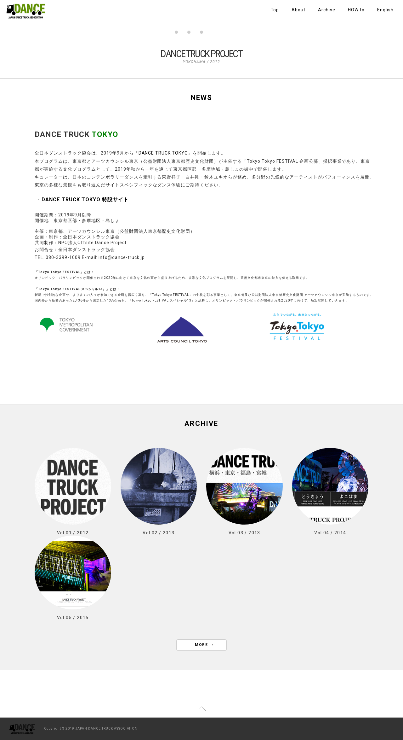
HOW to (356, 9)
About (298, 9)
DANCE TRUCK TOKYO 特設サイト (85, 200)
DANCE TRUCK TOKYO (163, 153)
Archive (326, 9)
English (385, 9)
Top (275, 9)
